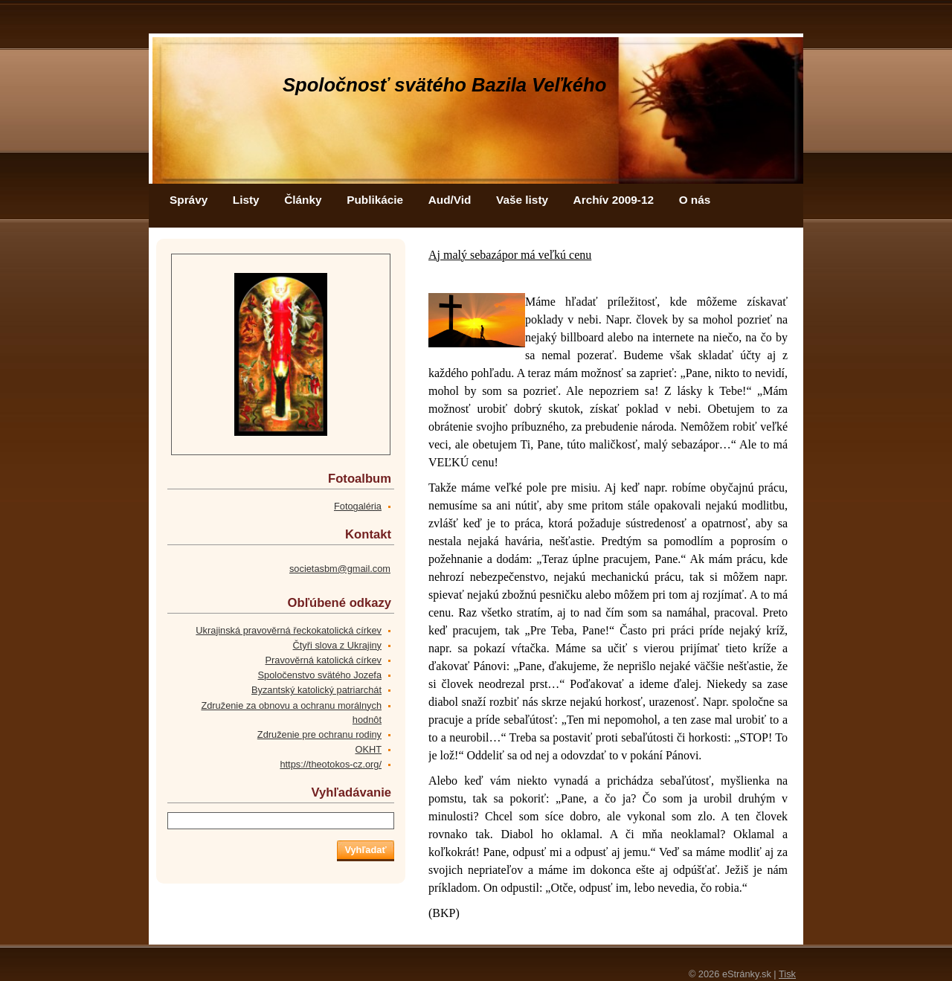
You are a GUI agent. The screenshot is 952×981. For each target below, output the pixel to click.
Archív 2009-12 (613, 199)
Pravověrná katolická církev (324, 660)
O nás (695, 199)
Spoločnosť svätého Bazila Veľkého (444, 84)
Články (302, 199)
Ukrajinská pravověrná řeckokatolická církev (289, 630)
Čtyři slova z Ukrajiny (337, 645)
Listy (246, 199)
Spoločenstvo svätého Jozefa (320, 675)
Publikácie (375, 199)
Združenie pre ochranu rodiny (319, 734)
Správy (189, 199)
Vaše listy (522, 199)
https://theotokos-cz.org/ (331, 764)
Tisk (787, 974)
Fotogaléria (358, 506)
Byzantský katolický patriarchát (316, 689)
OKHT (368, 749)
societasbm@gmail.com (339, 568)
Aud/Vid (450, 199)
